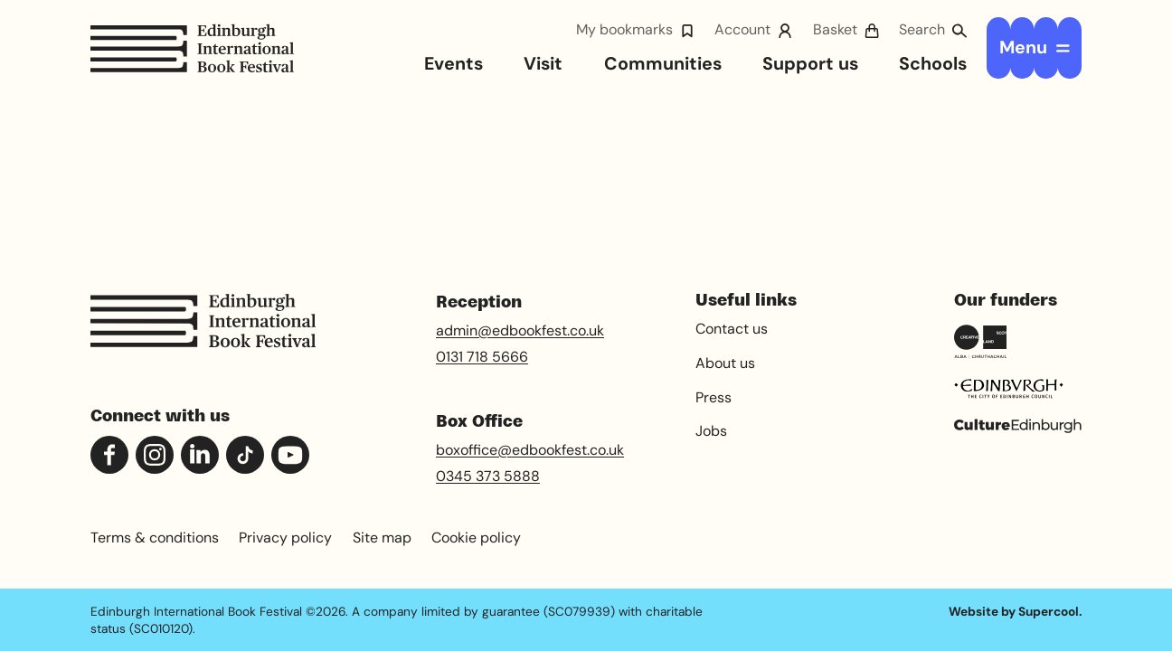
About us (725, 363)
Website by (1014, 611)
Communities (663, 63)
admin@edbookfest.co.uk (520, 330)
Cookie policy (476, 537)
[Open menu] (1034, 48)
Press (713, 397)
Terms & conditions (154, 537)
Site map (382, 537)
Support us (810, 63)
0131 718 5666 (482, 356)
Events (453, 63)
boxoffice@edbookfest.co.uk (530, 449)
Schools (933, 63)
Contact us (731, 328)
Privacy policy (285, 537)
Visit (543, 63)
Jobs (711, 430)
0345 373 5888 (488, 476)
